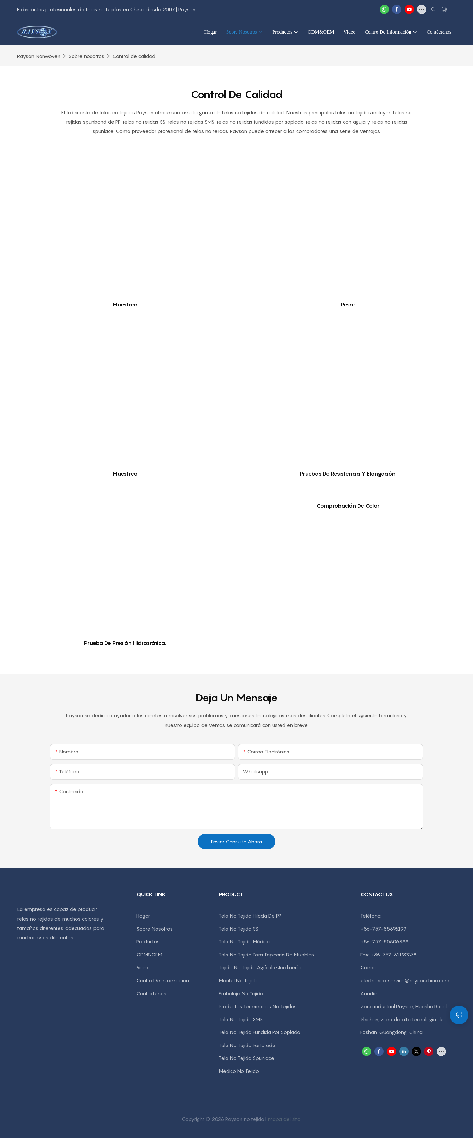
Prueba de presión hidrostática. (125, 643)
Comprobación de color (348, 505)
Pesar (348, 304)
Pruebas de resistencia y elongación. (348, 473)
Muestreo (125, 304)
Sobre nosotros (86, 56)
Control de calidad (133, 56)
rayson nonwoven (38, 56)
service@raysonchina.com (418, 980)
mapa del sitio (284, 1119)
